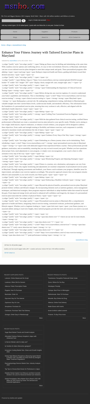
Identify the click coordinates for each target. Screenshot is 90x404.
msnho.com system (16, 398)
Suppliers (45, 32)
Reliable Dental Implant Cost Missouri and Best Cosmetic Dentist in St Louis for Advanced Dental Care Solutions (23, 373)
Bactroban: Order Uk (11, 294)
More (41, 318)
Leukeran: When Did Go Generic (15, 282)
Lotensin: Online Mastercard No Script (17, 278)
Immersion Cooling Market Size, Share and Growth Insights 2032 (23, 351)
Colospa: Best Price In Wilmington (58, 290)
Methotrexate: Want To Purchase (58, 294)
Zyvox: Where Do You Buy (56, 282)
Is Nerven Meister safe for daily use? (16, 342)
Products (74, 32)
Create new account (39, 20)
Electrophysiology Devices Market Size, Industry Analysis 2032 (22, 364)
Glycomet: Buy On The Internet (14, 298)
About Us (45, 37)
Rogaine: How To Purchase (13, 290)
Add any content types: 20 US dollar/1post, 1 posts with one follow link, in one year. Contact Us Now (33, 25)
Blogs (15, 37)
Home (15, 32)
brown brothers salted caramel (57, 310)
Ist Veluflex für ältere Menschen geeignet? (18, 346)
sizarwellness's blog (19, 45)
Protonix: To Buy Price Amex (57, 314)
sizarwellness (13, 60)
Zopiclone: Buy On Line (12, 302)
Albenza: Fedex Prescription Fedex (16, 286)
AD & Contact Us (74, 37)
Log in (30, 20)
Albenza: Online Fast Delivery (57, 302)
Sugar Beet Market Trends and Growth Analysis (19, 332)
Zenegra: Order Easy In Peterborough (16, 314)
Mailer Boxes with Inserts (56, 306)
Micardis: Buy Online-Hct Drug (57, 298)
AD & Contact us (9, 253)
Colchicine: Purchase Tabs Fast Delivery (17, 310)
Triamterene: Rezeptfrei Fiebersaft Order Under (63, 278)
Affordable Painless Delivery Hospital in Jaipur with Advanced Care (20, 337)
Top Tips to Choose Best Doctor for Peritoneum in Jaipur (22, 369)
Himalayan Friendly (54, 286)
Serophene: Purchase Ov (13, 306)
